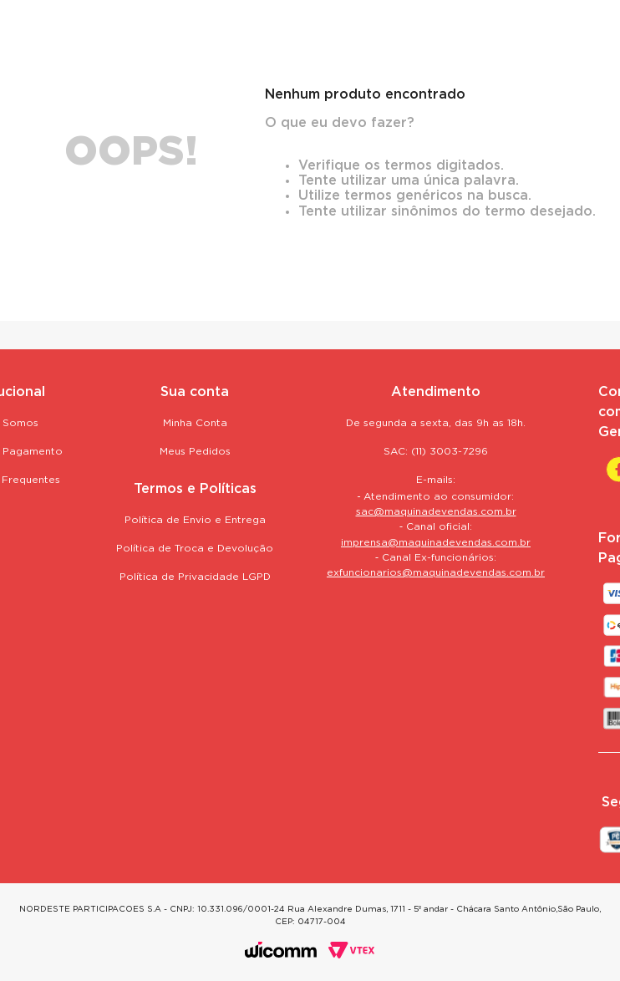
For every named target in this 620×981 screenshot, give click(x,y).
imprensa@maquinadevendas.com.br (436, 542)
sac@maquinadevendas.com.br (436, 511)
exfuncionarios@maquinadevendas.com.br (436, 572)
